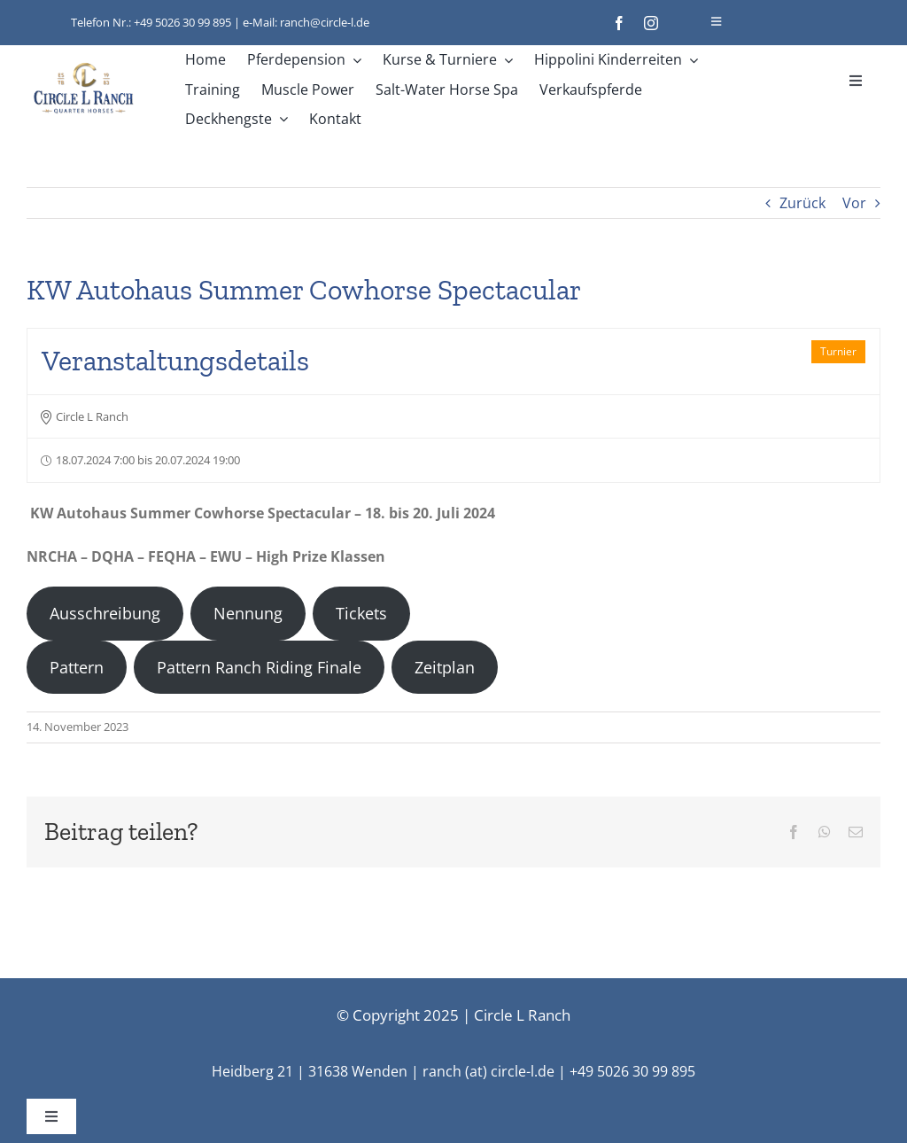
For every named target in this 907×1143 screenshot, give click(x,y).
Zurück (802, 203)
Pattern (77, 667)
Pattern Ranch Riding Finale (259, 667)
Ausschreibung (105, 613)
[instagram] (651, 23)
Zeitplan (445, 667)
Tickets (361, 613)
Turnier (838, 351)
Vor (854, 203)
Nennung (248, 613)
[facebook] (619, 23)
